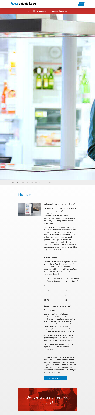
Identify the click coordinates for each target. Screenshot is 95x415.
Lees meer (63, 11)
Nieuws (28, 182)
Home (22, 182)
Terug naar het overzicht (55, 378)
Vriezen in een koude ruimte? (41, 182)
